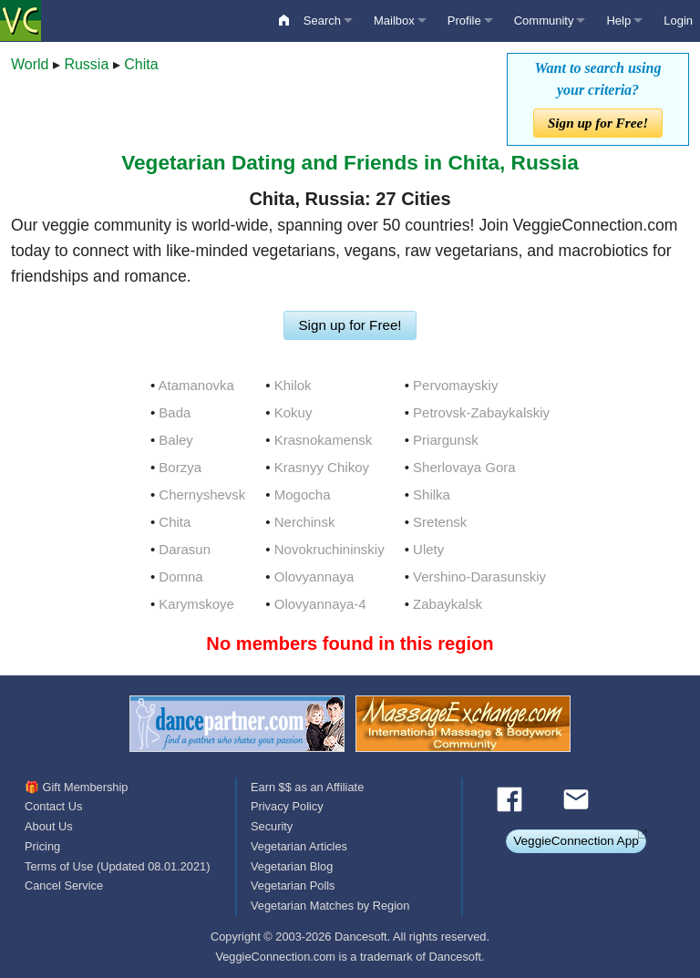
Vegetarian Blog (292, 866)
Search (322, 20)
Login (678, 20)
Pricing (42, 846)
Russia (86, 64)
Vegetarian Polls (293, 885)
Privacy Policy (287, 806)
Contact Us (53, 806)
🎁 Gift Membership (76, 787)
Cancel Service (64, 885)
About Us (49, 826)
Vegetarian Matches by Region (330, 905)
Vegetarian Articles (299, 846)
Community (544, 20)
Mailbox (394, 20)
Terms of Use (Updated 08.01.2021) (117, 866)
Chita (141, 64)
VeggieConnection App (576, 841)
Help (618, 20)
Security (272, 826)
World (30, 64)
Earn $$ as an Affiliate (307, 787)
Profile (464, 20)
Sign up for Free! (598, 122)
